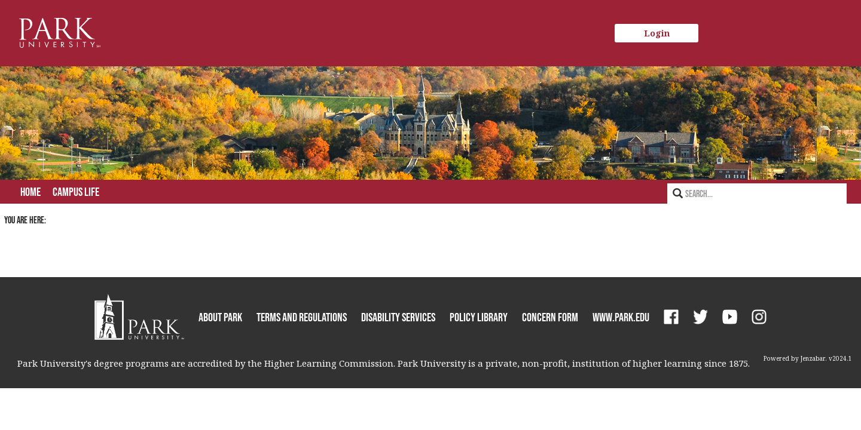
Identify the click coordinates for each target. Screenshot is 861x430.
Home (30, 191)
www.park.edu (621, 317)
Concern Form (550, 317)
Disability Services (398, 317)
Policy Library (479, 317)
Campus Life (76, 191)
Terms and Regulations (302, 317)
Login (657, 33)
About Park (220, 317)
